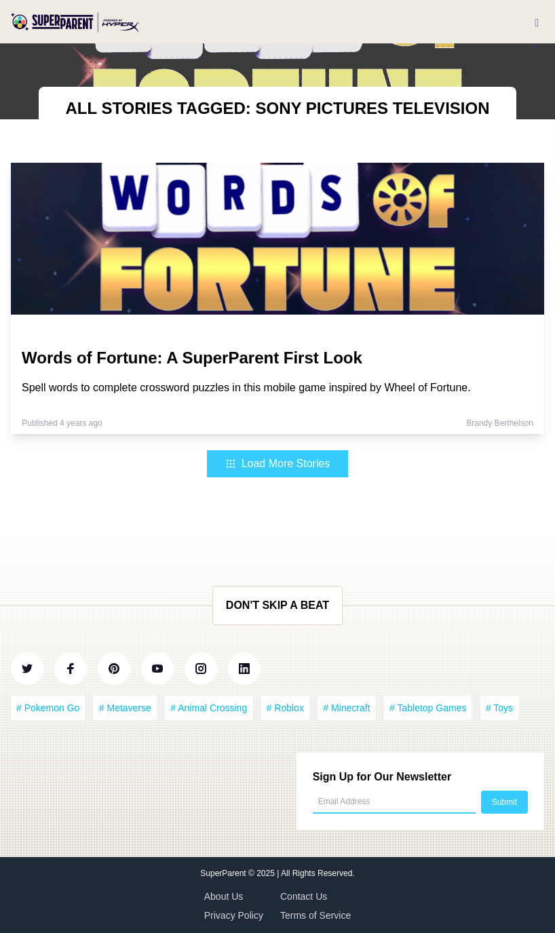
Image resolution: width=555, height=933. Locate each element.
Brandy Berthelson (499, 423)
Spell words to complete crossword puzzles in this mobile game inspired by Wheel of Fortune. (246, 387)
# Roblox (285, 707)
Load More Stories (277, 463)
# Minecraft (346, 707)
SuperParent (224, 873)
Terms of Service (315, 915)
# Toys (499, 707)
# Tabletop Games (427, 707)
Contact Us (303, 896)
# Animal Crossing (208, 707)
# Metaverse (125, 707)
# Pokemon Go (47, 707)
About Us (224, 896)
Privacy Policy (233, 915)
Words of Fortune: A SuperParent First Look (192, 358)
